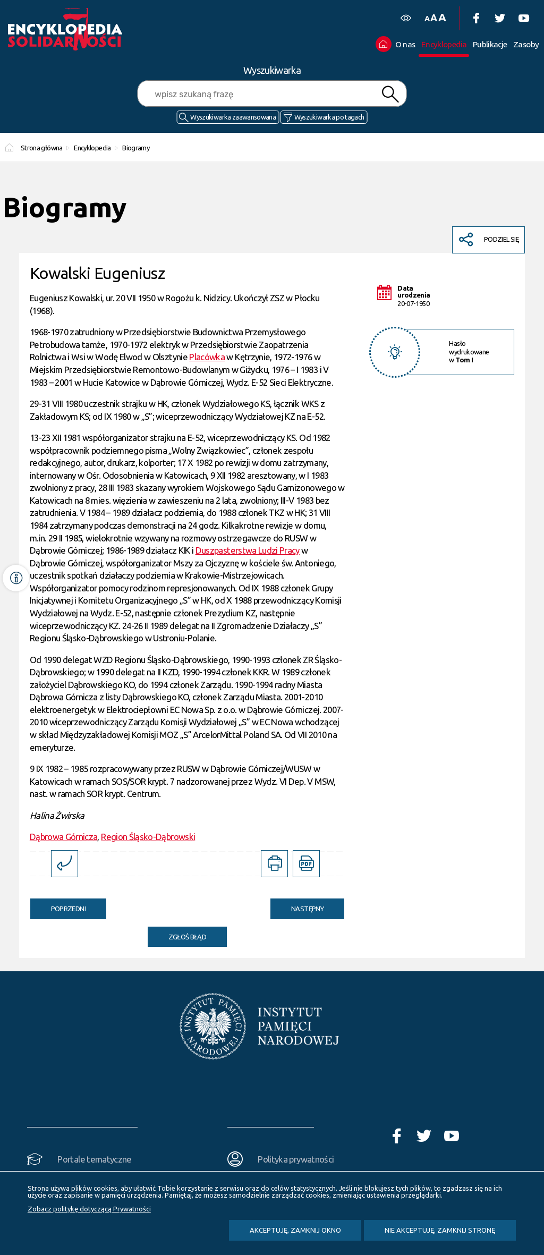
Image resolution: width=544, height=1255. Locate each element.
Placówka (207, 357)
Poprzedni (58, 905)
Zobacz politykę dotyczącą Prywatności (89, 1208)
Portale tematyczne (94, 1159)
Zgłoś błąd (187, 936)
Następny (297, 905)
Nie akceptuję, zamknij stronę (440, 1230)
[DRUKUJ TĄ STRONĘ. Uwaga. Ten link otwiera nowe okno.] (274, 863)
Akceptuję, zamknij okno (295, 1230)
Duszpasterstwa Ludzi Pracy (248, 550)
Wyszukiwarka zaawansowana (233, 117)
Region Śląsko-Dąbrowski (148, 837)
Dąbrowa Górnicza (64, 837)
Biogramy (135, 147)
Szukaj (390, 94)
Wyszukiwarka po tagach (329, 117)
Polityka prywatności (296, 1159)
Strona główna (42, 147)
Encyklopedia (92, 147)
